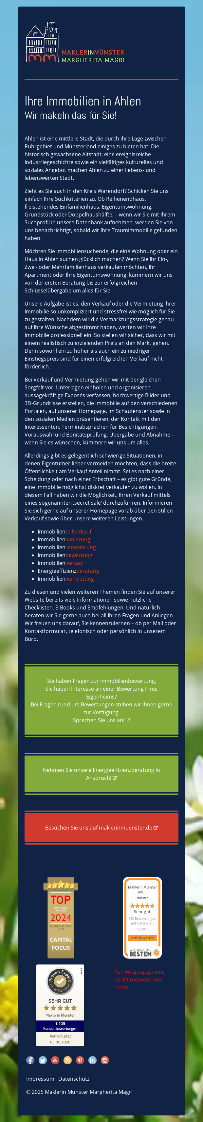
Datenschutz (73, 1078)
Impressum (40, 1078)
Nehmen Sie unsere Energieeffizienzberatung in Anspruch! (101, 773)
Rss (68, 1060)
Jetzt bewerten (142, 938)
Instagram (105, 1060)
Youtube (55, 1060)
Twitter (43, 1060)
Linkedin (92, 1060)
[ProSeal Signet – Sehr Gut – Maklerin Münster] (60, 993)
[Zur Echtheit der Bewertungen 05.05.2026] (60, 1039)
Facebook (30, 1060)
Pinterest (80, 1060)
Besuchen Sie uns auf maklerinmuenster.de (98, 827)
